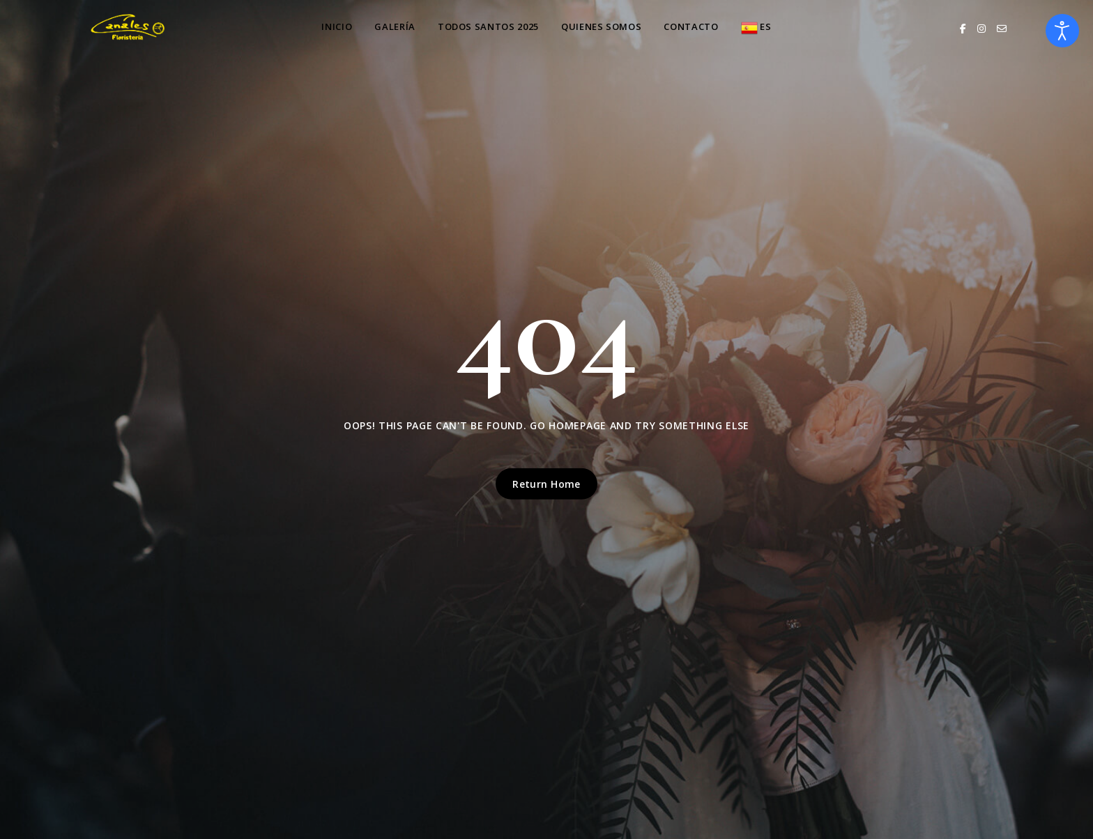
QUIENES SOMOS (601, 26)
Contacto (691, 26)
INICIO (336, 26)
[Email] (1002, 28)
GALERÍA (394, 26)
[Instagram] (981, 28)
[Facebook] (963, 28)
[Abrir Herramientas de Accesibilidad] (1062, 30)
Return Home (546, 484)
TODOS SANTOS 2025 (488, 26)
